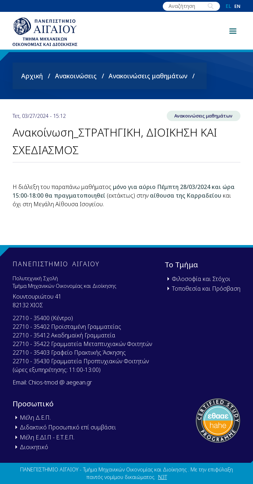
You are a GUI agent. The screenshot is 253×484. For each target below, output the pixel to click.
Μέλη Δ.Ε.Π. (35, 417)
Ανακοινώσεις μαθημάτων (148, 76)
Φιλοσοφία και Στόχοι (201, 279)
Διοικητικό (34, 447)
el (228, 6)
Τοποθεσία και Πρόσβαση (206, 288)
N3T (162, 477)
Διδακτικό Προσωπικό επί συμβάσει (68, 427)
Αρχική (32, 76)
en (237, 6)
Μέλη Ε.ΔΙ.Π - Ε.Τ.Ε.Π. (47, 437)
